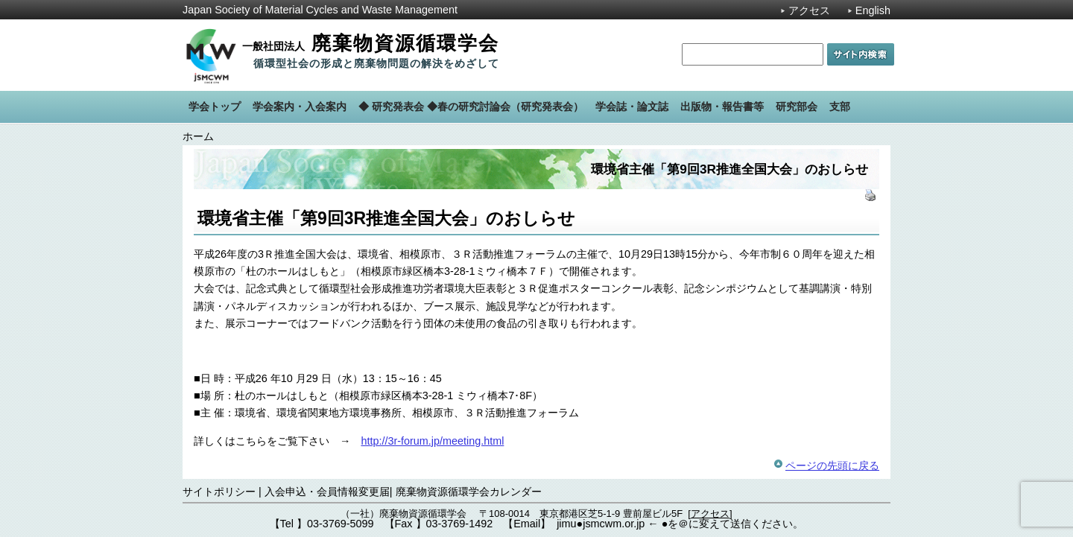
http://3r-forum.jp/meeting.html (432, 441)
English (872, 10)
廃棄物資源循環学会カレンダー (469, 492)
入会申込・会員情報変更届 (327, 492)
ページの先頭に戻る (832, 465)
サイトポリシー (219, 492)
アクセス (809, 10)
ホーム (198, 136)
